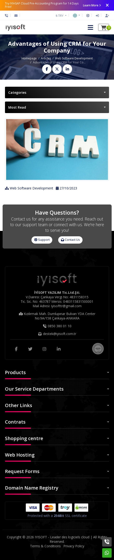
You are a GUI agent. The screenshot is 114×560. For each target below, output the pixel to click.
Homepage (29, 58)
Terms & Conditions (45, 546)
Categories (17, 92)
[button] (76, 15)
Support (42, 240)
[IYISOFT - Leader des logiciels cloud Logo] (15, 27)
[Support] (88, 15)
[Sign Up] (106, 15)
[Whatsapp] (107, 553)
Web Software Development (74, 58)
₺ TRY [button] (60, 15)
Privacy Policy (73, 546)
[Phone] (7, 15)
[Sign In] (97, 15)
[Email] (16, 15)
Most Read (17, 107)
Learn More (92, 5)
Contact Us (70, 240)
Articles (46, 58)
